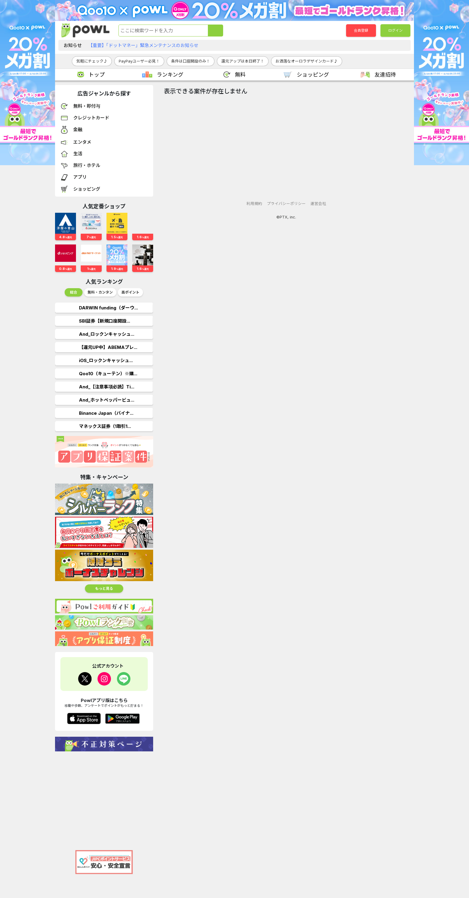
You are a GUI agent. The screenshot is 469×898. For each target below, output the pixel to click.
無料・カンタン (100, 292)
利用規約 (254, 203)
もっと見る (104, 588)
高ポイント (130, 292)
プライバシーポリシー (286, 203)
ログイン (395, 30)
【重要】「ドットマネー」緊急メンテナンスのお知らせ (143, 45)
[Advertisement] (104, 797)
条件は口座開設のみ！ (190, 61)
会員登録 (361, 30)
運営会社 (318, 203)
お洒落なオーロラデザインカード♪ (306, 61)
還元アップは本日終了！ (242, 61)
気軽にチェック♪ (91, 61)
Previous (60, 294)
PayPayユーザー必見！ (139, 61)
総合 (73, 292)
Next (148, 294)
